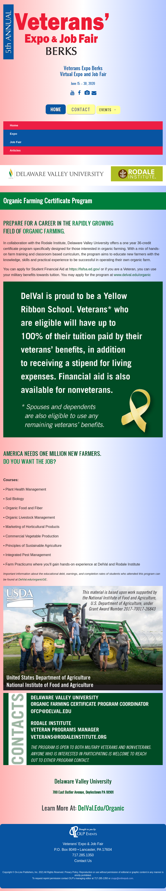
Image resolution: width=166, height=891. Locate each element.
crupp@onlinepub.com (122, 878)
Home (56, 109)
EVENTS (105, 110)
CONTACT (81, 109)
